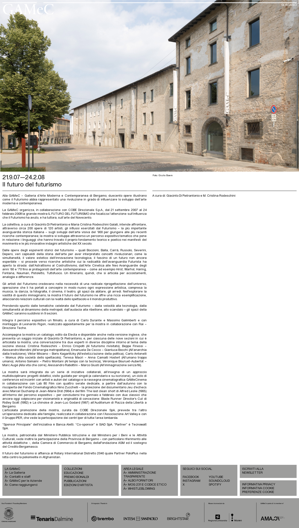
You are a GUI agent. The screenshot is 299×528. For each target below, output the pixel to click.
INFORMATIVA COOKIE (258, 488)
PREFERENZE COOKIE (258, 492)
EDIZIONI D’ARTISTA (78, 485)
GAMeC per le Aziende (25, 480)
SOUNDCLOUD (219, 480)
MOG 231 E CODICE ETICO (147, 484)
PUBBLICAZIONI (75, 481)
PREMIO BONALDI (76, 477)
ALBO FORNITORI (140, 480)
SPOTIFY (215, 484)
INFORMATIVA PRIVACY (258, 484)
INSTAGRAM (191, 480)
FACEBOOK (191, 477)
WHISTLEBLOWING (141, 488)
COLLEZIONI (73, 469)
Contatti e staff (20, 476)
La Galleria (17, 472)
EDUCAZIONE (74, 473)
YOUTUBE (216, 477)
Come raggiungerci (23, 485)
